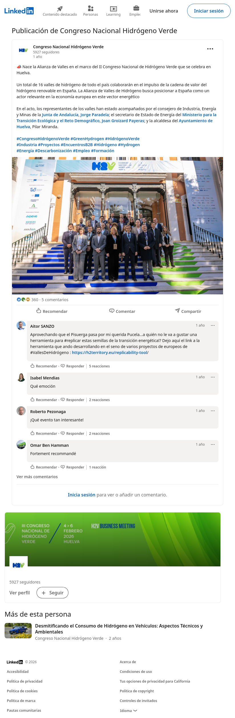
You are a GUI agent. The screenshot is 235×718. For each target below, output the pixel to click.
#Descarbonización (53, 150)
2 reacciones (99, 400)
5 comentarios (55, 299)
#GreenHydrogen (87, 138)
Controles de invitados (138, 700)
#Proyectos (49, 144)
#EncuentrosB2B (77, 144)
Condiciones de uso (136, 671)
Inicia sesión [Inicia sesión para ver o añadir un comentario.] (81, 495)
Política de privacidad (24, 681)
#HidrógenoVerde (122, 138)
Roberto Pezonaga (48, 411)
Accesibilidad (18, 671)
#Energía (25, 150)
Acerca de (128, 661)
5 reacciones (99, 366)
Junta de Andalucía (60, 114)
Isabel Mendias (45, 378)
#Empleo (81, 150)
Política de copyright (137, 691)
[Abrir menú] (210, 49)
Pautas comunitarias (24, 710)
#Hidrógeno (105, 144)
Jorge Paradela (94, 114)
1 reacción (97, 467)
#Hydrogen (129, 144)
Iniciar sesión (209, 11)
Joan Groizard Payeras (123, 120)
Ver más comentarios (37, 476)
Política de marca (21, 700)
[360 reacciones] (27, 300)
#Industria (27, 144)
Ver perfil (19, 593)
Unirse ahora (163, 11)
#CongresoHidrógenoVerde (43, 138)
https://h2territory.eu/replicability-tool (109, 352)
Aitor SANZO (42, 326)
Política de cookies (22, 691)
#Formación (102, 150)
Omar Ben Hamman (49, 445)
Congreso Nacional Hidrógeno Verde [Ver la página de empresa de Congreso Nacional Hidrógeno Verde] (68, 46)
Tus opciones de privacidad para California (155, 681)
